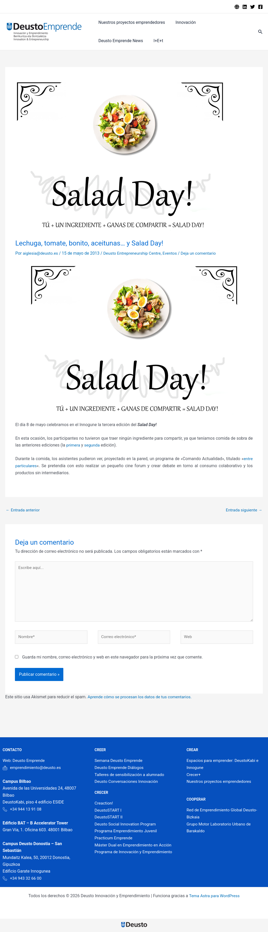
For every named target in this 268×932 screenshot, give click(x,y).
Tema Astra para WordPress (214, 897)
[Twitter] (252, 6)
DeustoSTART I (108, 812)
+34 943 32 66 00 (22, 880)
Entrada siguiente (243, 509)
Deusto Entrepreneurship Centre (134, 253)
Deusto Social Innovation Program (126, 825)
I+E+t (102, 40)
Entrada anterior (23, 509)
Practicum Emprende (113, 839)
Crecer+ (194, 776)
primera (74, 445)
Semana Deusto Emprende (119, 762)
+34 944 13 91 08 (22, 810)
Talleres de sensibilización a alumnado (130, 776)
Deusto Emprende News (223, 22)
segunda (92, 445)
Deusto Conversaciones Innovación (127, 783)
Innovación (182, 22)
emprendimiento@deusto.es (33, 769)
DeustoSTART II (108, 818)
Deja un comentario (202, 253)
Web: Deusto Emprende (24, 762)
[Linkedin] (244, 6)
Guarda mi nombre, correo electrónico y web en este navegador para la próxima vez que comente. (112, 659)
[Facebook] (260, 6)
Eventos (172, 253)
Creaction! (103, 804)
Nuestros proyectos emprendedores (130, 22)
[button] (260, 32)
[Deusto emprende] (236, 6)
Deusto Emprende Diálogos (119, 769)
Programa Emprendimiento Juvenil (126, 832)
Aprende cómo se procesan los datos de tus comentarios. (141, 698)
